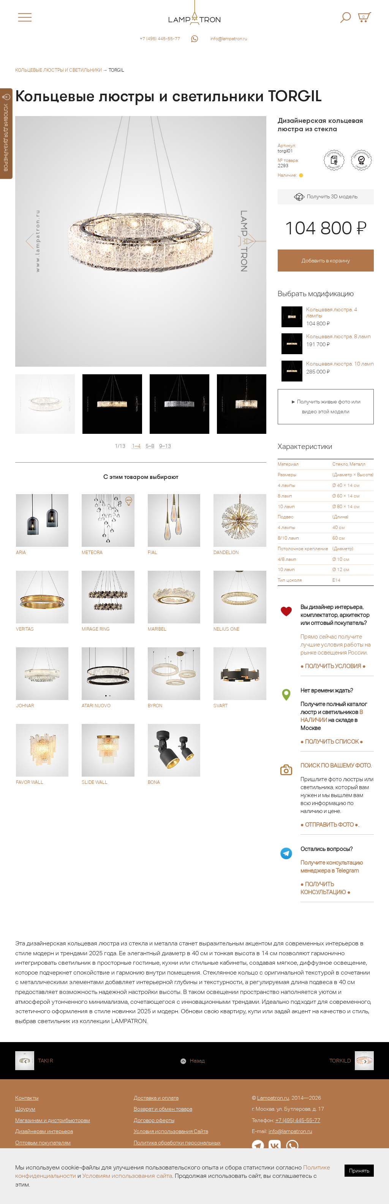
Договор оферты (154, 1120)
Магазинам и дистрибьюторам (52, 1120)
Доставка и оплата (156, 1098)
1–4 (136, 446)
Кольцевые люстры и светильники (58, 70)
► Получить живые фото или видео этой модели (326, 406)
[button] (29, 241)
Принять (359, 1171)
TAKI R (45, 1061)
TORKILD (340, 1061)
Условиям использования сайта (127, 1175)
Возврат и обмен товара (163, 1109)
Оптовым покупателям (43, 1143)
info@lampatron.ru (228, 38)
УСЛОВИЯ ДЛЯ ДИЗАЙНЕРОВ (6, 132)
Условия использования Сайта (171, 1131)
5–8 (149, 446)
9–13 (165, 446)
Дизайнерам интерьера (44, 1131)
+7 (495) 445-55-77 (160, 38)
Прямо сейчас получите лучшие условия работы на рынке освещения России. (335, 644)
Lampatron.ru (273, 1098)
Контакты (26, 1098)
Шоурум (25, 1109)
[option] (140, 241)
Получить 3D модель (325, 197)
